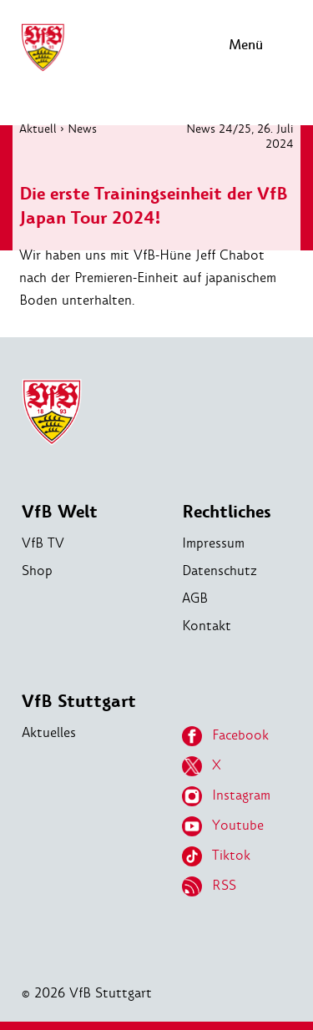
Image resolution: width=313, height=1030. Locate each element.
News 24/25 (218, 128)
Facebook (225, 736)
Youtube (223, 826)
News (82, 128)
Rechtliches (226, 512)
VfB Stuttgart (79, 701)
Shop (37, 570)
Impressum (213, 543)
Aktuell (38, 128)
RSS (209, 886)
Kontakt (206, 625)
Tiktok (216, 856)
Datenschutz (219, 570)
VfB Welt (60, 512)
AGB (195, 598)
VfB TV (43, 543)
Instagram (226, 796)
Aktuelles (49, 732)
